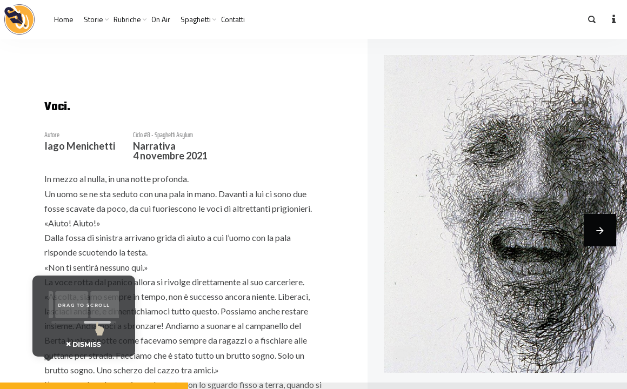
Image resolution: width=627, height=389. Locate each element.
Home (64, 19)
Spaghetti (196, 19)
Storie (93, 19)
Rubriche (127, 19)
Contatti (233, 19)
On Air (160, 19)
